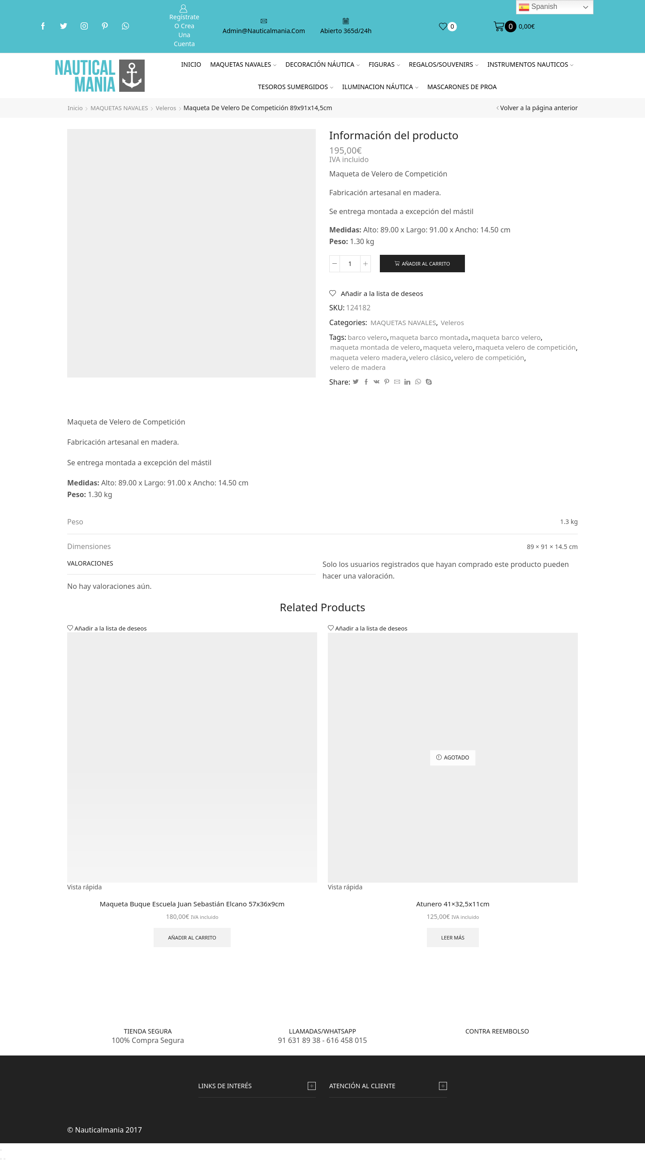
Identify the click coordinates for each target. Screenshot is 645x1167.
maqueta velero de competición (383, 359)
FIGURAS (384, 64)
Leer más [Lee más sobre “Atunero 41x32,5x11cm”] (453, 940)
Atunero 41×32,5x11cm (452, 906)
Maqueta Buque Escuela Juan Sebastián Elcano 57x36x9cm (192, 906)
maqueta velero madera (479, 359)
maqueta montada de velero (378, 349)
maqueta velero (454, 349)
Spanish (538, 7)
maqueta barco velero (514, 338)
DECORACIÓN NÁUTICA (322, 64)
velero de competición (367, 369)
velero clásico (544, 359)
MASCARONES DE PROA (462, 86)
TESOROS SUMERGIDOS (295, 86)
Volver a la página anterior (539, 107)
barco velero (368, 338)
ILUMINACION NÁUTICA (380, 86)
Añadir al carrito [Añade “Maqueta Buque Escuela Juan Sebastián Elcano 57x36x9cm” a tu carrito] (192, 940)
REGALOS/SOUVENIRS (443, 64)
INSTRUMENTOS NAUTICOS (530, 64)
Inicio (191, 64)
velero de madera (436, 369)
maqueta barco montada (433, 338)
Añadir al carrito (427, 263)
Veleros (170, 107)
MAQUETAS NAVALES (243, 64)
